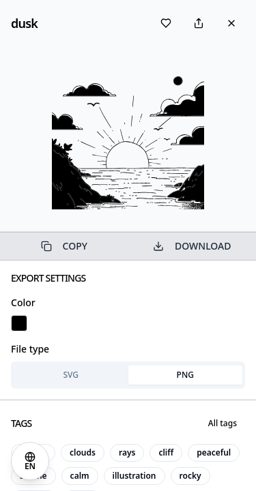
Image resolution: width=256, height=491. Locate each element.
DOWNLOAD (192, 245)
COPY (64, 245)
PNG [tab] (185, 375)
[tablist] (128, 375)
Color (23, 302)
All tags (222, 423)
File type (30, 348)
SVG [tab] (71, 375)
